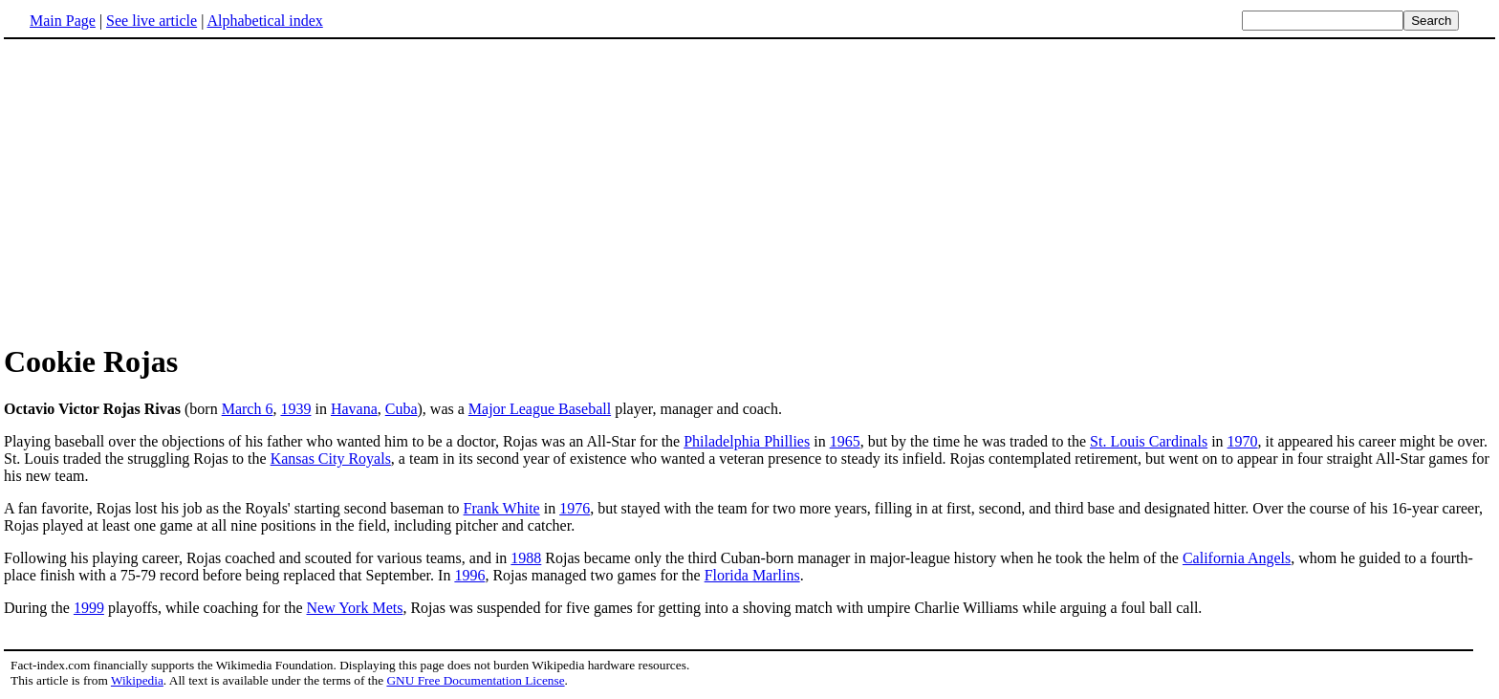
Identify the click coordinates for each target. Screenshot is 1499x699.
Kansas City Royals (331, 458)
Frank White (502, 508)
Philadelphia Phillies (747, 441)
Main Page (63, 20)
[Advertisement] (749, 190)
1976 (574, 508)
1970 (1242, 441)
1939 (295, 409)
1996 (469, 575)
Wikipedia (137, 680)
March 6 (247, 409)
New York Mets (355, 608)
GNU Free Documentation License (475, 680)
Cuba (401, 409)
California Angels (1237, 558)
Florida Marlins (752, 575)
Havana (354, 409)
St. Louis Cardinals (1148, 441)
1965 (845, 441)
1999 (89, 608)
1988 (526, 558)
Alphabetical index (264, 20)
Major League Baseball (539, 409)
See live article (151, 20)
